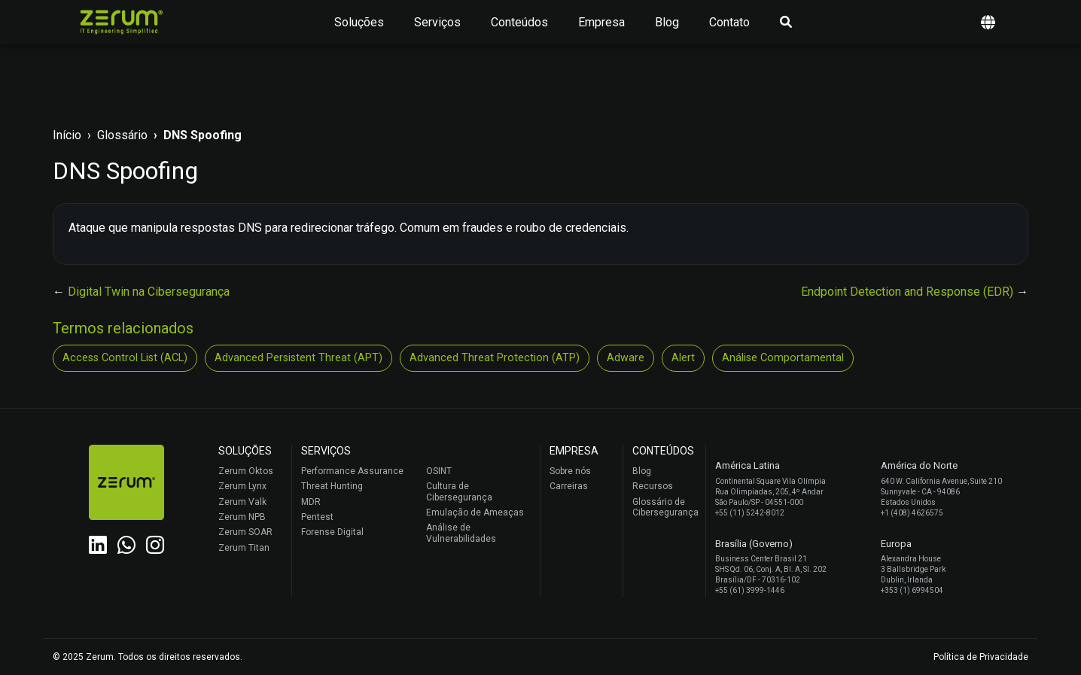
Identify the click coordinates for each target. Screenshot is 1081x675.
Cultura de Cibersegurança (459, 491)
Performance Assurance (352, 471)
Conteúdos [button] (519, 22)
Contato (729, 22)
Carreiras (569, 486)
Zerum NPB (242, 517)
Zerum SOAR (245, 532)
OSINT (439, 471)
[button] (988, 22)
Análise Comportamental (783, 357)
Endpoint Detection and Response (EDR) (908, 291)
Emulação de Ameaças (475, 512)
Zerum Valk (242, 502)
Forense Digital (332, 532)
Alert (683, 357)
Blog (667, 22)
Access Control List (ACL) (124, 357)
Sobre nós (570, 471)
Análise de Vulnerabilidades (461, 532)
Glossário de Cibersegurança (665, 507)
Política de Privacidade (980, 657)
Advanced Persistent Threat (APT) (298, 357)
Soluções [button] (359, 22)
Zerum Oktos (245, 471)
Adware (625, 357)
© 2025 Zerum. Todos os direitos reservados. (147, 657)
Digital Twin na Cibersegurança (149, 291)
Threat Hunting (332, 486)
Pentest (317, 517)
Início (67, 135)
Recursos (652, 486)
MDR (311, 502)
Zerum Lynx (242, 486)
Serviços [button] (437, 22)
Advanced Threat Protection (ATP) (495, 357)
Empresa (601, 22)
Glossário (122, 135)
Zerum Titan (243, 548)
